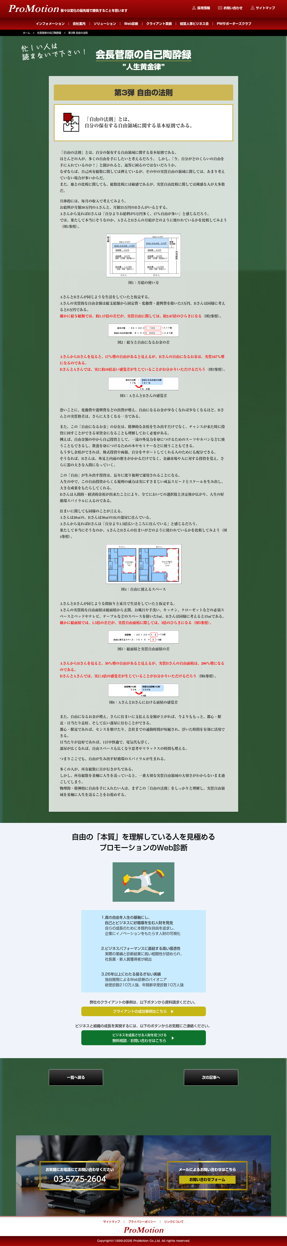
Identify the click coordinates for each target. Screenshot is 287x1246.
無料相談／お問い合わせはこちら (143, 1037)
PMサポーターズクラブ (234, 23)
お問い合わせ (233, 8)
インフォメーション (50, 23)
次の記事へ (211, 1077)
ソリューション (105, 23)
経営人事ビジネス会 (194, 23)
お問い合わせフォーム (207, 1179)
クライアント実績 (159, 23)
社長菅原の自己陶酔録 (49, 33)
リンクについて (174, 1221)
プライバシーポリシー (142, 1221)
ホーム (26, 33)
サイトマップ (265, 8)
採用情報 (203, 8)
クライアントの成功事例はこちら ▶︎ (143, 1011)
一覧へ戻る (76, 1077)
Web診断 (131, 23)
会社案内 (79, 23)
